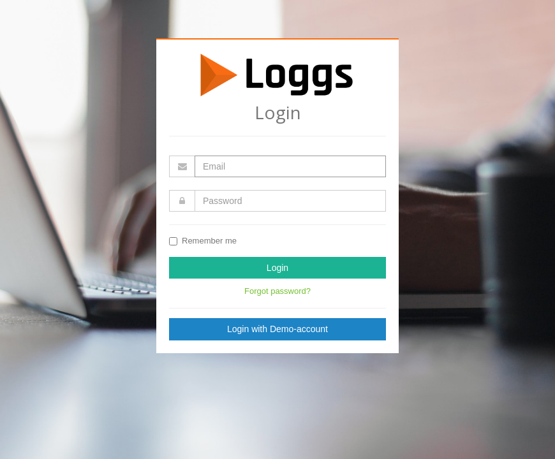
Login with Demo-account (277, 329)
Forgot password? (277, 291)
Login (277, 268)
